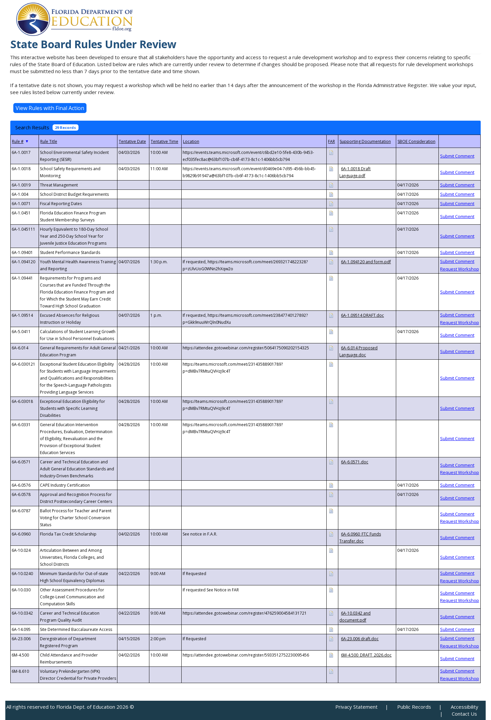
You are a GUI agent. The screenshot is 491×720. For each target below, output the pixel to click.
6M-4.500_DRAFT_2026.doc (366, 655)
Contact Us (464, 713)
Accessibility (464, 706)
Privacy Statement (356, 706)
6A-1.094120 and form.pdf (366, 262)
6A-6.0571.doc (354, 462)
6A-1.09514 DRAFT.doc (362, 315)
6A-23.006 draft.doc (360, 639)
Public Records (414, 706)
